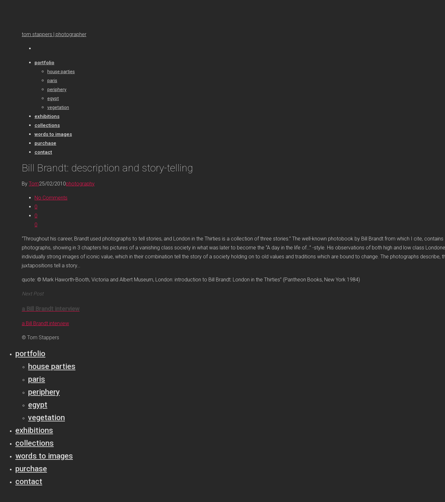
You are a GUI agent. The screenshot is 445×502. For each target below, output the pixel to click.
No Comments (51, 198)
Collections (34, 443)
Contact (28, 481)
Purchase (31, 468)
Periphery (44, 392)
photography (80, 184)
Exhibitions (34, 430)
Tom (34, 184)
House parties (51, 366)
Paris (36, 379)
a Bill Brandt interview (45, 323)
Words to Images (44, 455)
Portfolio (30, 353)
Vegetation (46, 417)
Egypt (37, 404)
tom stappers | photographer (54, 34)
